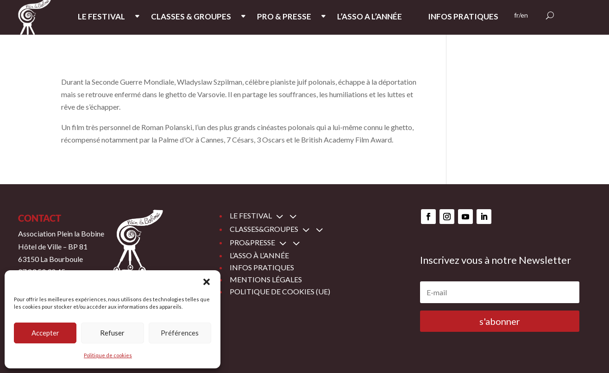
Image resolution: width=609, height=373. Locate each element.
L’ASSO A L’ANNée (369, 17)
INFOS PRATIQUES (463, 17)
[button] (206, 281)
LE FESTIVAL (101, 17)
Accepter (45, 333)
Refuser (112, 333)
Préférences (180, 333)
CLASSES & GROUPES (191, 17)
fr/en (521, 15)
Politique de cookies (108, 355)
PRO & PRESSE (284, 17)
